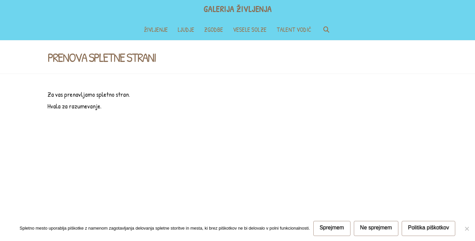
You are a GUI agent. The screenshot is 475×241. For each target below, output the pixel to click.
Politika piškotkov (428, 227)
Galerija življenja (238, 9)
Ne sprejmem (376, 227)
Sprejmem (332, 227)
